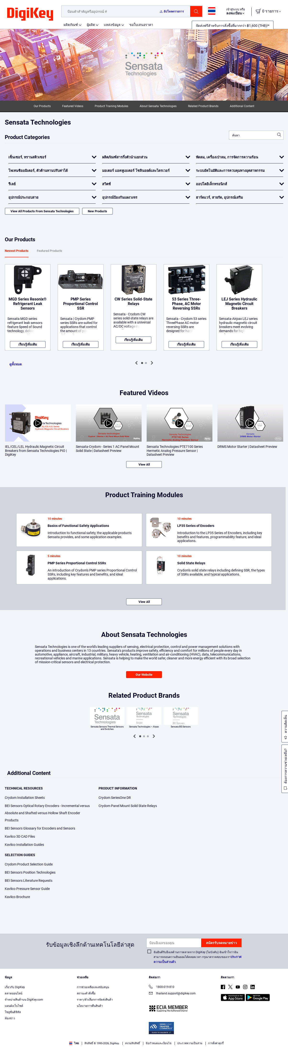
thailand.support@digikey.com (172, 993)
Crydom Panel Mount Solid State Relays (128, 806)
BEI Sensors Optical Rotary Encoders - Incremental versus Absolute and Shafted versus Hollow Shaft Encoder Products (47, 813)
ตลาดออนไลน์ (13, 993)
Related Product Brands (203, 106)
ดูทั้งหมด (15, 364)
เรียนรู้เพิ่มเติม (27, 344)
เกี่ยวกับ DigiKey (15, 987)
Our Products (42, 106)
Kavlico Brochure (17, 897)
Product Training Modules (111, 106)
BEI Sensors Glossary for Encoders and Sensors (40, 828)
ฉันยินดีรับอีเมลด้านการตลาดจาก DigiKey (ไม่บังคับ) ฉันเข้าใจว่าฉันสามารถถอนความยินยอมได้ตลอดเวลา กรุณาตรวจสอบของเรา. (197, 957)
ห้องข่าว (10, 1018)
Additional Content (242, 106)
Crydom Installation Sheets (25, 798)
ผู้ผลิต (91, 25)
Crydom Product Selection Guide (29, 864)
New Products (97, 211)
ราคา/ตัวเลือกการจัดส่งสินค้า (95, 999)
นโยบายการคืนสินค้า (90, 1006)
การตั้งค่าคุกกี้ (216, 1043)
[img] (30, 14)
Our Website (144, 674)
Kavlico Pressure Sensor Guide (27, 889)
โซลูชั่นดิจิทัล (13, 1012)
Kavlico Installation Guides (24, 845)
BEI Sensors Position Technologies (30, 872)
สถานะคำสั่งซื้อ (86, 993)
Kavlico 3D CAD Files (20, 836)
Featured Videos (72, 106)
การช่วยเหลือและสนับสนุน (93, 987)
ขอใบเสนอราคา (141, 25)
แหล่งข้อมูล (112, 25)
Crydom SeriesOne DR (115, 798)
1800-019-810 (161, 987)
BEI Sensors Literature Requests (28, 880)
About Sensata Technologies (158, 106)
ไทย (74, 1043)
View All (144, 464)
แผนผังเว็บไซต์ (14, 1006)
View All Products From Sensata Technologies (42, 211)
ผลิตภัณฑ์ (71, 25)
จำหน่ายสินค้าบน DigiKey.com (24, 999)
